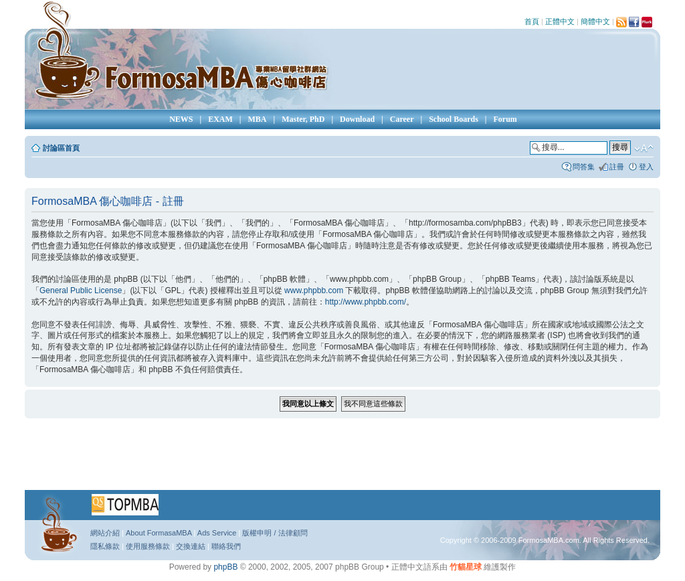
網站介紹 (105, 533)
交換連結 (190, 546)
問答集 (584, 167)
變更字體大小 (644, 149)
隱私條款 (105, 546)
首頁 (531, 21)
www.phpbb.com (313, 290)
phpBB (225, 567)
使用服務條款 (148, 546)
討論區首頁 (61, 148)
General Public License (80, 290)
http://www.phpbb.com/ (365, 302)
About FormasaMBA (158, 533)
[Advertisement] (342, 458)
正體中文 (560, 21)
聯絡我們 (226, 546)
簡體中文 (595, 21)
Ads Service (217, 533)
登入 (646, 167)
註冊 (616, 167)
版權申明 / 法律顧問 (274, 533)
